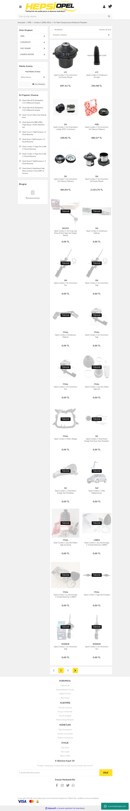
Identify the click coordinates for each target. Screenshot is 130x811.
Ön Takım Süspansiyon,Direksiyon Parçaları (70, 22)
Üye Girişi (65, 747)
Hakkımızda (65, 685)
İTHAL (65, 332)
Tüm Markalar (39, 84)
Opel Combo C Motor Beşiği (65, 439)
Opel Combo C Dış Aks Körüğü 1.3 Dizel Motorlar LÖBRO (96, 544)
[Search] (65, 16)
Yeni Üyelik (65, 752)
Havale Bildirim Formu (65, 689)
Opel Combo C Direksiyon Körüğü (96, 76)
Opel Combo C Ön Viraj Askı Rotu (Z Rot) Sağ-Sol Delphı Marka (65, 233)
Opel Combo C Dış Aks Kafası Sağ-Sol (97, 388)
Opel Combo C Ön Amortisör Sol (65, 284)
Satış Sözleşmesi (65, 729)
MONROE (65, 644)
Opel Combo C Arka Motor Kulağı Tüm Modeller (65, 492)
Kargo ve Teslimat (65, 711)
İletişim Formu (65, 693)
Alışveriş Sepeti (65, 716)
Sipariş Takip (65, 756)
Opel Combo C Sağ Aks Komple (97, 595)
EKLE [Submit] (105, 772)
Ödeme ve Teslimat (65, 738)
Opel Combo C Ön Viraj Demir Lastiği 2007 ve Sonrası (65, 128)
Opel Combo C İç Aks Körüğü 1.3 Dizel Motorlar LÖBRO (65, 596)
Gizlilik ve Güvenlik (65, 734)
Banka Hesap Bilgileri (65, 720)
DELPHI (65, 228)
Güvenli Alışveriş (65, 707)
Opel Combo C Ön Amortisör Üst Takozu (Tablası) (96, 128)
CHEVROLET (25, 42)
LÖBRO (97, 540)
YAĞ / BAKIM (25, 48)
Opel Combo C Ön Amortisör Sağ (96, 284)
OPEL (22, 36)
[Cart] (109, 7)
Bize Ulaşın (65, 698)
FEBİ (97, 124)
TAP (97, 488)
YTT (65, 72)
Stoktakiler (58, 30)
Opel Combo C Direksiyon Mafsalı (96, 232)
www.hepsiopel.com (115, 806)
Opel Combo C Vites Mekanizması (96, 492)
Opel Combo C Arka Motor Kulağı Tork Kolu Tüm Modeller (96, 440)
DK (65, 124)
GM (96, 176)
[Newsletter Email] (58, 772)
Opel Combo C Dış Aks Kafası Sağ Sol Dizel (65, 544)
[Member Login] (104, 7)
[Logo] (51, 7)
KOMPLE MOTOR (27, 54)
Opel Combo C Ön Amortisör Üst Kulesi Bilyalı (65, 76)
